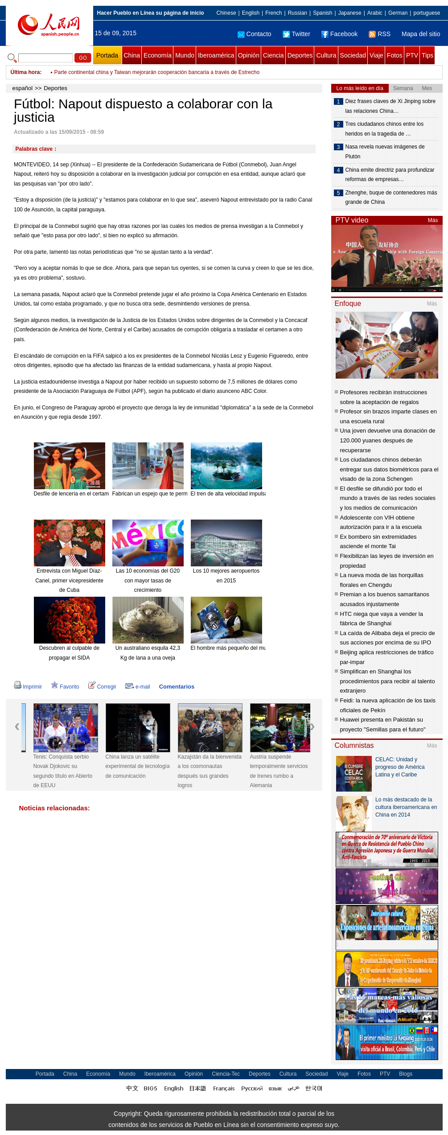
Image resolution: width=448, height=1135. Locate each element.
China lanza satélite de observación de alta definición (48, 766)
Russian (297, 13)
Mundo (184, 55)
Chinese (226, 13)
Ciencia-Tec (226, 1074)
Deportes (300, 55)
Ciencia (273, 55)
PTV (412, 55)
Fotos (395, 55)
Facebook (339, 33)
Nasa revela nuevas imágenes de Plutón (385, 152)
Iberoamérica (216, 55)
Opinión (248, 55)
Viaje (376, 55)
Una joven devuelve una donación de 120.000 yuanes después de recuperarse (388, 440)
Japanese (350, 13)
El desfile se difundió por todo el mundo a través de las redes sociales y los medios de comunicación (388, 498)
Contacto (254, 33)
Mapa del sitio (421, 33)
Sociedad (353, 55)
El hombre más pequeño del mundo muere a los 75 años (258, 648)
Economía (158, 55)
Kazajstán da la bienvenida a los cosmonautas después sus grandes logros (270, 771)
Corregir (102, 687)
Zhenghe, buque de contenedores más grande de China (391, 198)
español (22, 88)
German (397, 13)
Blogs (405, 1074)
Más (433, 220)
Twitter (296, 33)
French (273, 13)
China (132, 55)
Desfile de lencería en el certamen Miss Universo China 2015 (106, 494)
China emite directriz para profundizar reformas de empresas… (390, 175)
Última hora (25, 72)
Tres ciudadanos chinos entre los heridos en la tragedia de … (384, 129)
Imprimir (28, 687)
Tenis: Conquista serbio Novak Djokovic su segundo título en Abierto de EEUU (123, 771)
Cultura (326, 55)
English (250, 13)
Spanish (322, 13)
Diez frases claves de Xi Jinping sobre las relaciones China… (390, 106)
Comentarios (176, 686)
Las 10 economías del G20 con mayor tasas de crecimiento (148, 580)
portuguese (426, 13)
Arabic (374, 13)
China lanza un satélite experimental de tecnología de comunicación (198, 766)
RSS (379, 33)
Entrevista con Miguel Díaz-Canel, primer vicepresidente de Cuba (69, 580)
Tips (427, 55)
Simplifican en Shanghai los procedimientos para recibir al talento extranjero (387, 681)
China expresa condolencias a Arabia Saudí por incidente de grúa (132, 72)
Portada (107, 55)
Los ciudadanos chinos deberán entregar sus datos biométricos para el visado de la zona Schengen (389, 469)
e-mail (137, 687)
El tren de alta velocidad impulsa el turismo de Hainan (254, 494)
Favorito (65, 687)
